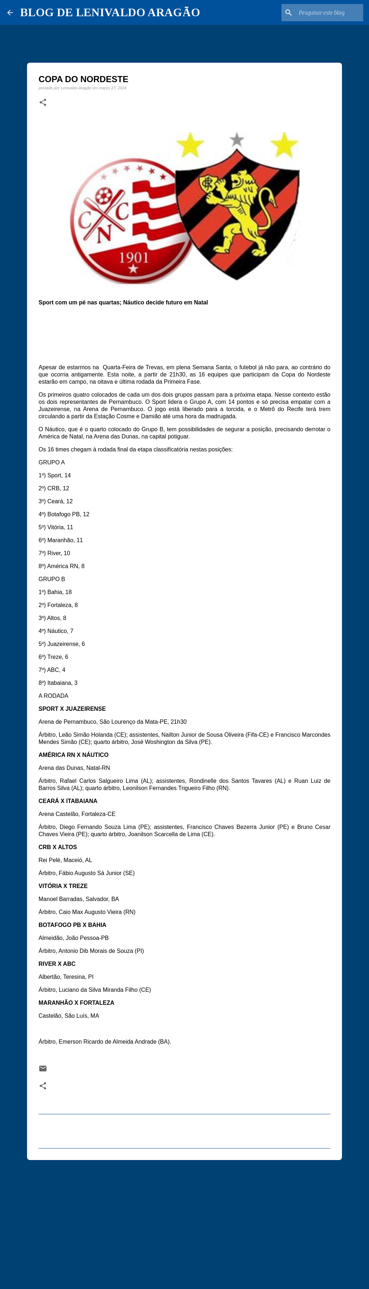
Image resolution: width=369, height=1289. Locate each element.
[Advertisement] (184, 1221)
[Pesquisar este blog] (325, 12)
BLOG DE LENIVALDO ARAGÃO (110, 12)
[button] (43, 102)
